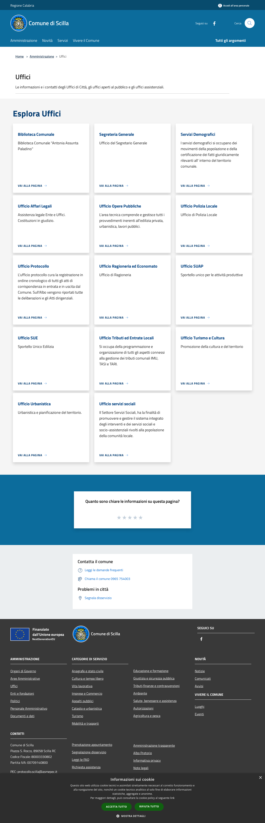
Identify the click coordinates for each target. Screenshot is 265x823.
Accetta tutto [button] (116, 806)
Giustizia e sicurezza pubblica (153, 678)
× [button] (260, 777)
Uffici (14, 685)
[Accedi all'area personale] (234, 5)
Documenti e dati (22, 715)
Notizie (200, 671)
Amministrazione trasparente (154, 745)
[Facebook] (213, 23)
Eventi (199, 714)
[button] (132, 816)
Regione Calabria (22, 5)
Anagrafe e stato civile (87, 671)
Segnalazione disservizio (89, 752)
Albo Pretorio (142, 752)
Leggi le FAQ (80, 759)
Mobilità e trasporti (85, 723)
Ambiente (140, 693)
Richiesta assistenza (86, 767)
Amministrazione (42, 56)
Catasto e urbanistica (87, 708)
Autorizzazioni (143, 708)
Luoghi (199, 706)
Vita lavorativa (82, 685)
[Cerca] (250, 23)
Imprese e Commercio (87, 693)
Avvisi (199, 685)
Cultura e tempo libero (87, 678)
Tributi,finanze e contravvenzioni (156, 685)
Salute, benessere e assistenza (155, 700)
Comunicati (203, 678)
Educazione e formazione (150, 670)
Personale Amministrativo (28, 708)
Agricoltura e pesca (146, 715)
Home (19, 56)
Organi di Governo (23, 671)
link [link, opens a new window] (172, 798)
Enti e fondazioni (22, 693)
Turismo (77, 715)
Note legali (140, 767)
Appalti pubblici (82, 700)
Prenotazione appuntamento (92, 744)
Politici (15, 700)
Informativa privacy (147, 760)
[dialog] (132, 798)
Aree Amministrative (25, 678)
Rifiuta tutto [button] (149, 806)
